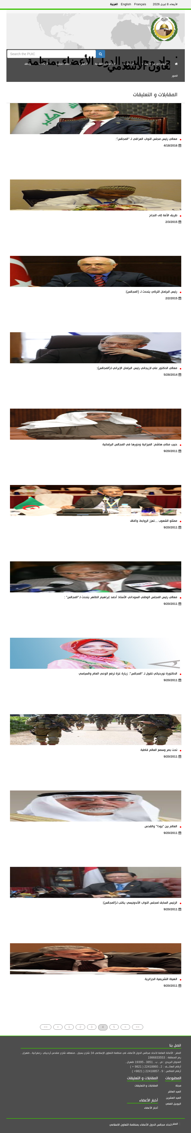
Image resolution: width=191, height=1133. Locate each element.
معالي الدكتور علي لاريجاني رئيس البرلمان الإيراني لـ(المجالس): (139, 368)
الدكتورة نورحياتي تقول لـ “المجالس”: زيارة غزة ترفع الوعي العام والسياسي (130, 673)
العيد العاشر (174, 1091)
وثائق (27, 64)
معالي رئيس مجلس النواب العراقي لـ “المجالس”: (148, 139)
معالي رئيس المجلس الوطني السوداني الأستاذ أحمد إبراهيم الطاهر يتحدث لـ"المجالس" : (122, 597)
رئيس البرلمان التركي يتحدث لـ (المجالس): (153, 292)
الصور (175, 76)
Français (140, 4)
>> (137, 1027)
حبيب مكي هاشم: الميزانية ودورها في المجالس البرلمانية (142, 444)
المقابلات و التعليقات (146, 1085)
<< (45, 1027)
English (126, 4)
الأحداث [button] (128, 64)
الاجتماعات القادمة (105, 64)
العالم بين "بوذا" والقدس (163, 826)
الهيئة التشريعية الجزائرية (163, 979)
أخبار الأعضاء (151, 1108)
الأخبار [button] (83, 64)
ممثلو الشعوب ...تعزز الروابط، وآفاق (155, 521)
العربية (114, 4)
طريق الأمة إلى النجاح (165, 215)
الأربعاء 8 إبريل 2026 (165, 4)
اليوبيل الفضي (173, 1104)
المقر (175, 1123)
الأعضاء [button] (43, 64)
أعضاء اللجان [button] (63, 64)
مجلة (178, 1085)
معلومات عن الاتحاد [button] (154, 64)
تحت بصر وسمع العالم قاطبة (161, 750)
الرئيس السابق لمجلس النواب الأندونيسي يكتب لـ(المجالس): (141, 903)
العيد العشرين (173, 1098)
